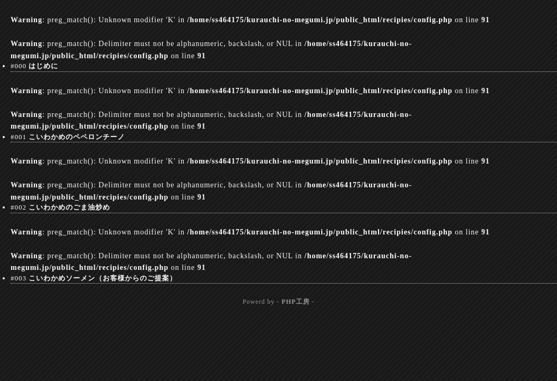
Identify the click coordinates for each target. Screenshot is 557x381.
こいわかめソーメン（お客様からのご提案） (103, 278)
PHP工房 (296, 301)
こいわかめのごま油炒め (69, 207)
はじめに (43, 66)
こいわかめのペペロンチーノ (77, 137)
